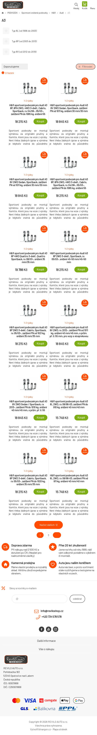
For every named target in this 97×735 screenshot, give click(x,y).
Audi (62, 12)
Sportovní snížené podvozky (34, 12)
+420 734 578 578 (52, 616)
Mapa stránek (60, 729)
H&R (54, 12)
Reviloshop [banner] (13, 5)
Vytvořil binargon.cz (40, 729)
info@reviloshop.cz (52, 610)
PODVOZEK (12, 12)
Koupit (40, 121)
